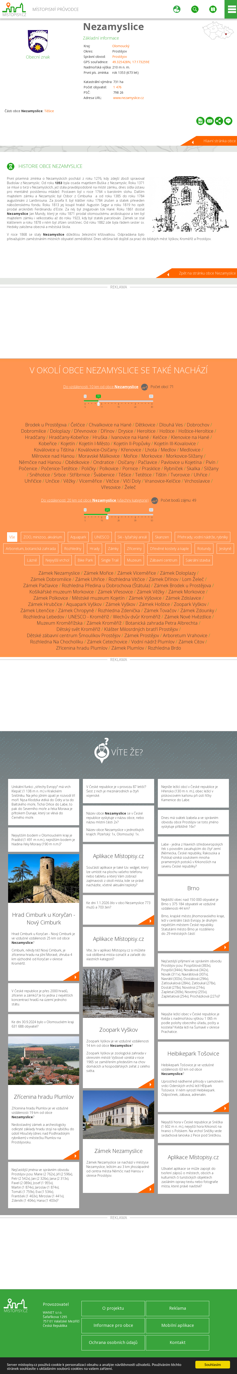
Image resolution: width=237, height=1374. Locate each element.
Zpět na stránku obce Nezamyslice (207, 273)
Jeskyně (225, 548)
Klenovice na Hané (190, 437)
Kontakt (178, 1342)
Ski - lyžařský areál (132, 537)
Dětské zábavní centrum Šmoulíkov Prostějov (73, 635)
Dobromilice (33, 431)
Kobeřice (48, 443)
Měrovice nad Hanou (53, 456)
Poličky (88, 468)
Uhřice (200, 475)
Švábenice (104, 475)
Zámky (113, 548)
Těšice (49, 111)
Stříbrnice (80, 475)
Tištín (161, 475)
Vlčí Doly (132, 481)
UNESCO (101, 537)
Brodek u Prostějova (46, 425)
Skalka (193, 468)
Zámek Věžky (150, 592)
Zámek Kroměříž (104, 623)
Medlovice (190, 450)
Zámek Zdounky (197, 610)
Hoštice (167, 431)
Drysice (125, 431)
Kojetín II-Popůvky (132, 443)
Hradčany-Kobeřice (69, 437)
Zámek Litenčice (37, 610)
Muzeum (134, 560)
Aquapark (78, 537)
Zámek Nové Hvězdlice (187, 617)
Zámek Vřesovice (115, 592)
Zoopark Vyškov (190, 604)
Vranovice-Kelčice (163, 481)
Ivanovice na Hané (130, 437)
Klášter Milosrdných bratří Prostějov (141, 629)
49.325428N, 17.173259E (131, 62)
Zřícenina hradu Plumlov (81, 648)
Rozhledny (72, 548)
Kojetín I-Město (94, 443)
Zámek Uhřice (90, 579)
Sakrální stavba (198, 560)
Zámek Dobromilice (51, 579)
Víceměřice (90, 481)
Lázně (32, 560)
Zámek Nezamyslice (59, 573)
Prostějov (119, 56)
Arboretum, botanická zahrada (31, 548)
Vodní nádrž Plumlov (153, 642)
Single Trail (109, 560)
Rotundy (204, 548)
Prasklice (151, 468)
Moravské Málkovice (99, 456)
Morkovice (151, 456)
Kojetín (68, 443)
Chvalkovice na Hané (110, 425)
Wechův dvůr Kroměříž (136, 617)
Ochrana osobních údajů (113, 1342)
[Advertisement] (118, 323)
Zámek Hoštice (154, 604)
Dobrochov (198, 425)
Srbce (60, 475)
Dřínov (107, 431)
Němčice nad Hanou (40, 462)
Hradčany (35, 437)
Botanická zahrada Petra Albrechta (161, 623)
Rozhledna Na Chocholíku (56, 642)
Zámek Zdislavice (183, 598)
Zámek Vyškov (120, 604)
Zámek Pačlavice (40, 585)
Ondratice (103, 462)
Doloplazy (60, 431)
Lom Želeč (193, 579)
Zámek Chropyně (76, 610)
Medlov (168, 450)
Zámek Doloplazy (178, 573)
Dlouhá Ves (171, 425)
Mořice (130, 456)
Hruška (100, 437)
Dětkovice (145, 425)
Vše (12, 537)
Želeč (130, 487)
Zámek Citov (191, 642)
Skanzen (162, 537)
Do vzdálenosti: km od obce (100, 386)
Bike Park (85, 560)
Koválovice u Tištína (54, 450)
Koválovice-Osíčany (97, 450)
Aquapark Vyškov (84, 604)
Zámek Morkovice (186, 592)
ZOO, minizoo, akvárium (42, 537)
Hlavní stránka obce (219, 140)
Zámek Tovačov (160, 610)
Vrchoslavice (197, 481)
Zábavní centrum (163, 560)
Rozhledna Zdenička (119, 610)
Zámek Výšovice (145, 598)
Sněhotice (40, 475)
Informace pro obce (113, 1325)
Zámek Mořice (98, 573)
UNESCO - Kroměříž (88, 617)
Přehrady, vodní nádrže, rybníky (202, 537)
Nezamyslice (113, 26)
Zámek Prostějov (141, 635)
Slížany (211, 468)
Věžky (69, 481)
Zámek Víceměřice (136, 573)
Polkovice (109, 468)
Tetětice (143, 475)
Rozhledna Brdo (164, 648)
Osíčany (126, 462)
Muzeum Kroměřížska (60, 623)
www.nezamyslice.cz (128, 98)
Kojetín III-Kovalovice (175, 443)
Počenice (28, 468)
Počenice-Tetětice (59, 468)
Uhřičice (33, 481)
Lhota (151, 450)
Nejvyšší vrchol (57, 560)
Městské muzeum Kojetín (98, 598)
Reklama (177, 1308)
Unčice (52, 481)
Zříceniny (134, 548)
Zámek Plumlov (127, 648)
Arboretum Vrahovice (185, 635)
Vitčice (112, 481)
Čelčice (78, 425)
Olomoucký (120, 46)
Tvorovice (180, 475)
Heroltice (146, 431)
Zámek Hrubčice (45, 604)
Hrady (95, 548)
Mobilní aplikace (177, 1325)
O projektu (113, 1308)
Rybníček (173, 468)
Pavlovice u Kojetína (181, 462)
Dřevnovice (85, 431)
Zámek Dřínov (163, 579)
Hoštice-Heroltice (195, 431)
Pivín (210, 462)
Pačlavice (147, 462)
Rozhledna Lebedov (43, 617)
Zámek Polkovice (50, 598)
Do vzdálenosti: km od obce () (95, 500)
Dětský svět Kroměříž (78, 629)
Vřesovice (111, 487)
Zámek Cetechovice (107, 642)
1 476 (117, 87)
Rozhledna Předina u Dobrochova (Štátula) (106, 585)
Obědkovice (77, 462)
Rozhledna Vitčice (127, 579)
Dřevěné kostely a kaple (169, 548)
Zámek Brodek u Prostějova (182, 585)
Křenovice (131, 450)
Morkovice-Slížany (184, 456)
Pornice (130, 468)
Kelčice (160, 437)
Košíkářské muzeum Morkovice (61, 592)
